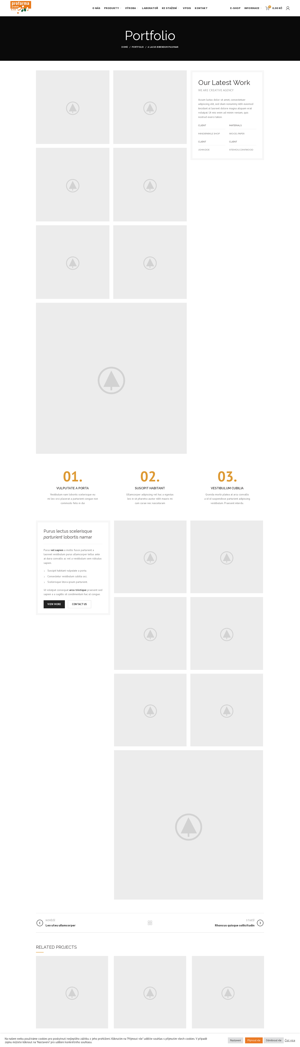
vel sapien (57, 550)
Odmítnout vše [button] (273, 1040)
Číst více (290, 1040)
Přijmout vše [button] (253, 1040)
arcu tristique (77, 590)
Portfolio (138, 47)
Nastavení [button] (235, 1040)
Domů (124, 47)
